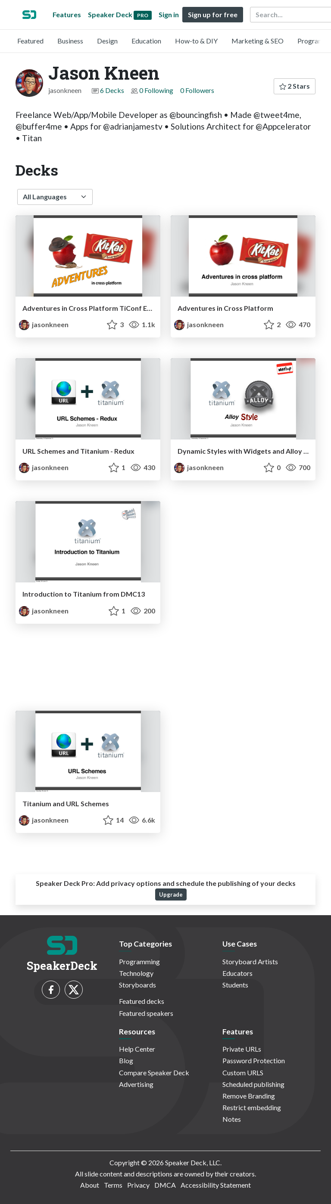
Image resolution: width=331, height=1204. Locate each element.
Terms (113, 1185)
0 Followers (197, 90)
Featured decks (141, 1001)
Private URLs (241, 1049)
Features (67, 14)
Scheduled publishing (253, 1084)
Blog (126, 1060)
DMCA (165, 1185)
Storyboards (137, 985)
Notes (231, 1119)
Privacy (138, 1185)
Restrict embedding (251, 1107)
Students (235, 985)
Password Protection (253, 1060)
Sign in (169, 14)
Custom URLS (242, 1072)
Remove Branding (248, 1096)
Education (146, 41)
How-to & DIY (196, 41)
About (89, 1185)
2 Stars (294, 86)
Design (107, 41)
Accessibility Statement (216, 1185)
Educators (237, 973)
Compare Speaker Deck (154, 1072)
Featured (30, 41)
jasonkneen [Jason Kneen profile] (44, 324)
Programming (139, 961)
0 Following (156, 90)
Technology (136, 973)
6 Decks (112, 90)
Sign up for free (212, 14)
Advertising (136, 1084)
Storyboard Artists (250, 961)
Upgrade (171, 894)
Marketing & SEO (257, 41)
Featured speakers (146, 1013)
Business (70, 41)
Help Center (137, 1049)
